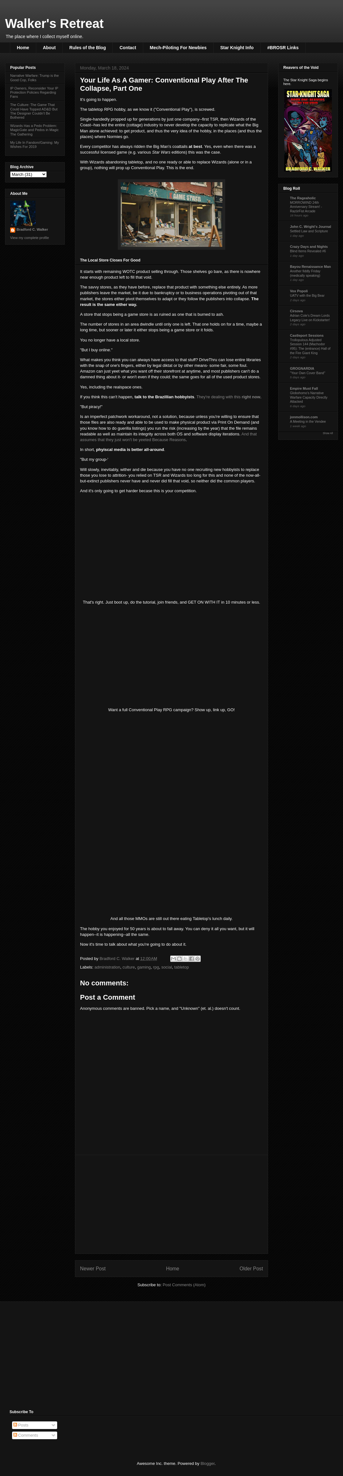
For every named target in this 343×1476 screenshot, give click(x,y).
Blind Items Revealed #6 (308, 251)
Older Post (251, 1268)
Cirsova (296, 311)
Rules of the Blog (87, 47)
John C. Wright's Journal (310, 226)
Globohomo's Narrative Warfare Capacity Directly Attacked (308, 397)
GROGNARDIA (302, 368)
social (166, 967)
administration (107, 967)
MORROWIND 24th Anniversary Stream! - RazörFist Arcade (306, 207)
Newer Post (93, 1268)
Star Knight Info (237, 47)
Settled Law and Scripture (309, 231)
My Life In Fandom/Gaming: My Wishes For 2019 (34, 145)
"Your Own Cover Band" (307, 373)
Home (23, 47)
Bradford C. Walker (32, 229)
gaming (144, 967)
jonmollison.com (304, 417)
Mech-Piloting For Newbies (178, 47)
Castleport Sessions (307, 335)
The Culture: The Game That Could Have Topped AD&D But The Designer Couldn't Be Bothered (33, 111)
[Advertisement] (171, 1204)
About (49, 47)
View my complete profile (29, 238)
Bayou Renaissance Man (310, 266)
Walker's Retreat (54, 23)
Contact (127, 47)
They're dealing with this (228, 396)
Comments (25, 1435)
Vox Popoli (299, 291)
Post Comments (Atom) (184, 1284)
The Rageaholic (303, 198)
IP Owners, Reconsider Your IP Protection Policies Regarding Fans (34, 92)
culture (129, 967)
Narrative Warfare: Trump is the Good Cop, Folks (34, 78)
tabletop (181, 967)
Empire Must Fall (304, 388)
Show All (328, 433)
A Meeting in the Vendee (308, 421)
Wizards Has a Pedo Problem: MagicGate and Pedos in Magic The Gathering (34, 130)
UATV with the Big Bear (307, 295)
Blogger (207, 1463)
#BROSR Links (283, 47)
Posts (21, 1425)
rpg (156, 967)
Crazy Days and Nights (309, 246)
